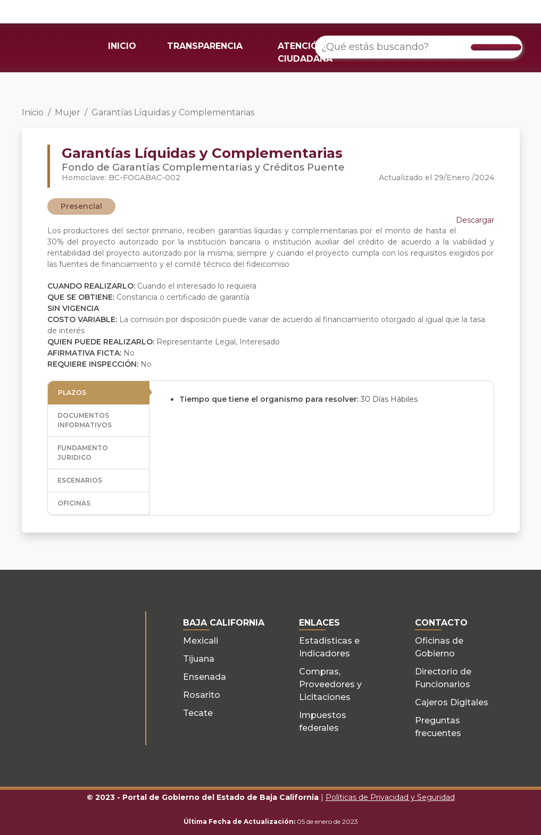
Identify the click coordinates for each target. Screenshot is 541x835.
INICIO (122, 46)
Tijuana (198, 659)
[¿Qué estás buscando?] (418, 47)
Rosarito (201, 695)
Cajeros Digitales (451, 702)
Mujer (67, 112)
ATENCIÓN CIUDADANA (305, 52)
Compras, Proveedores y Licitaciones (330, 684)
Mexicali (200, 641)
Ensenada (204, 677)
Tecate (198, 713)
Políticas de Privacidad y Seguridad (390, 797)
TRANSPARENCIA (205, 46)
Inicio (33, 112)
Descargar (475, 220)
